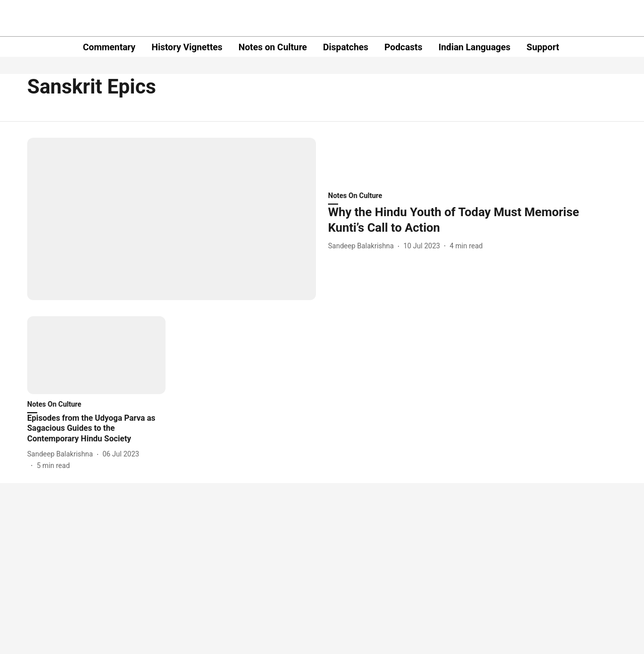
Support (543, 47)
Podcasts (403, 47)
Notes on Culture (272, 47)
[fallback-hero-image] (171, 219)
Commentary (109, 47)
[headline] (472, 220)
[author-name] (363, 246)
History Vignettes (186, 47)
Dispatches (345, 47)
